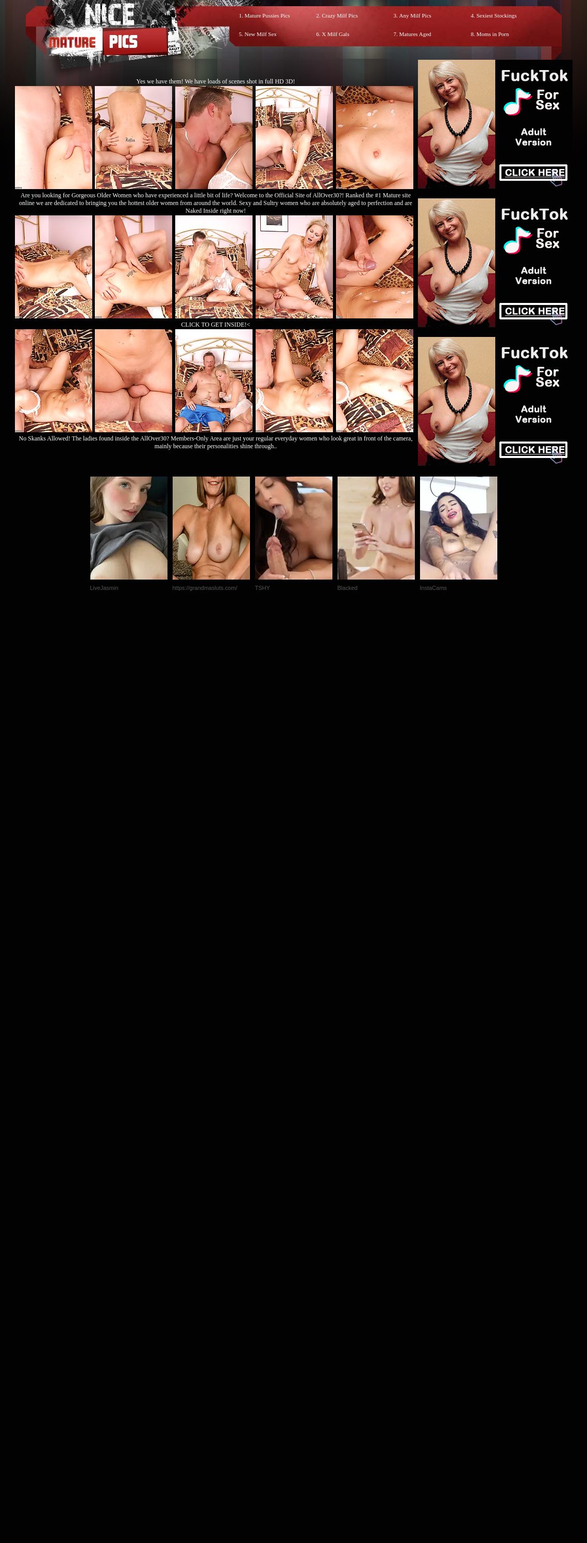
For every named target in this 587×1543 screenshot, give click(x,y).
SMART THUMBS (311, 1327)
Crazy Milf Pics (340, 15)
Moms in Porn (493, 34)
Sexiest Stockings (497, 15)
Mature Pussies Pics (267, 15)
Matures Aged (415, 34)
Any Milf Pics (415, 15)
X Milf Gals (335, 34)
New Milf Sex (261, 34)
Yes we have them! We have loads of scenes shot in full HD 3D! (216, 81)
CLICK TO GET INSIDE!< (215, 324)
